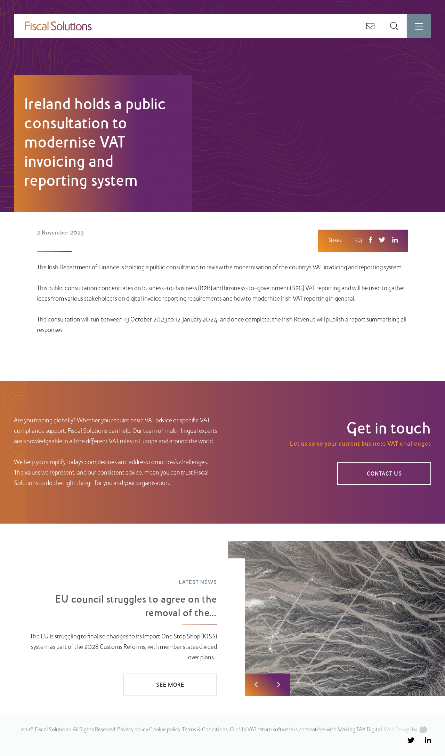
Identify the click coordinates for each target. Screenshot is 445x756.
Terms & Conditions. (205, 730)
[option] (222, 618)
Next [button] (278, 685)
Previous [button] (256, 685)
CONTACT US (384, 474)
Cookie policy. (165, 730)
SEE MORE (170, 685)
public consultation (174, 268)
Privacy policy (132, 730)
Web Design (397, 730)
